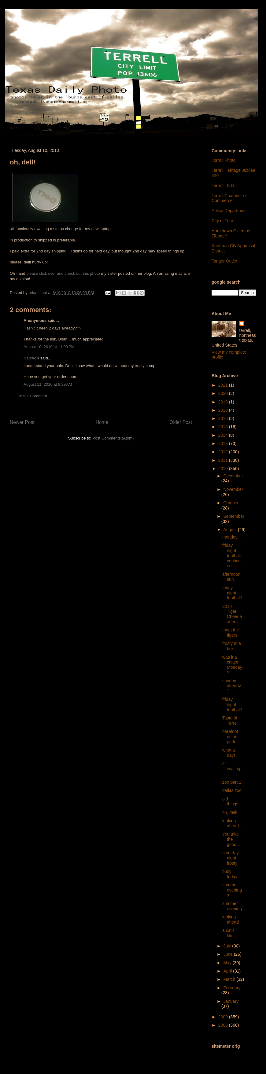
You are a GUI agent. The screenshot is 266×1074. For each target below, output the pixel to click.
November (233, 489)
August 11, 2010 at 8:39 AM (48, 384)
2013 (223, 443)
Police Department (229, 210)
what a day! (228, 753)
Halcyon (31, 358)
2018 (223, 410)
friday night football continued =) (231, 555)
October (230, 502)
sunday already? (231, 685)
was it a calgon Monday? (232, 665)
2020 (223, 393)
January (230, 1001)
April (228, 971)
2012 (223, 451)
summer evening (232, 906)
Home (102, 422)
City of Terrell (224, 220)
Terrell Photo (224, 160)
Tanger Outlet (224, 261)
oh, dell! (229, 812)
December (233, 475)
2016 (223, 418)
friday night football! (232, 593)
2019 (223, 401)
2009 (223, 1016)
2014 (223, 435)
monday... (231, 537)
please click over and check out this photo (63, 273)
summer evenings (232, 890)
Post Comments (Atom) (113, 438)
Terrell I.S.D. (223, 185)
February (231, 987)
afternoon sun (231, 577)
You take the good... (231, 839)
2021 (223, 385)
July (227, 945)
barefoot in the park (230, 736)
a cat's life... (229, 933)
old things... (232, 801)
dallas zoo (232, 790)
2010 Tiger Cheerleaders (232, 614)
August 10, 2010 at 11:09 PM (49, 346)
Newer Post (22, 422)
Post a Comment (32, 396)
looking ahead (230, 919)
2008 (223, 1025)
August (230, 529)
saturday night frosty (230, 858)
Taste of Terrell (230, 720)
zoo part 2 (231, 782)
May (227, 962)
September (233, 516)
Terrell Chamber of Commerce (229, 198)
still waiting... (231, 768)
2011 (223, 460)
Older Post (180, 422)
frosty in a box (231, 646)
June (228, 954)
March (229, 979)
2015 (223, 426)
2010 (223, 468)
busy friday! (230, 874)
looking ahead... (232, 823)
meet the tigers (230, 632)
